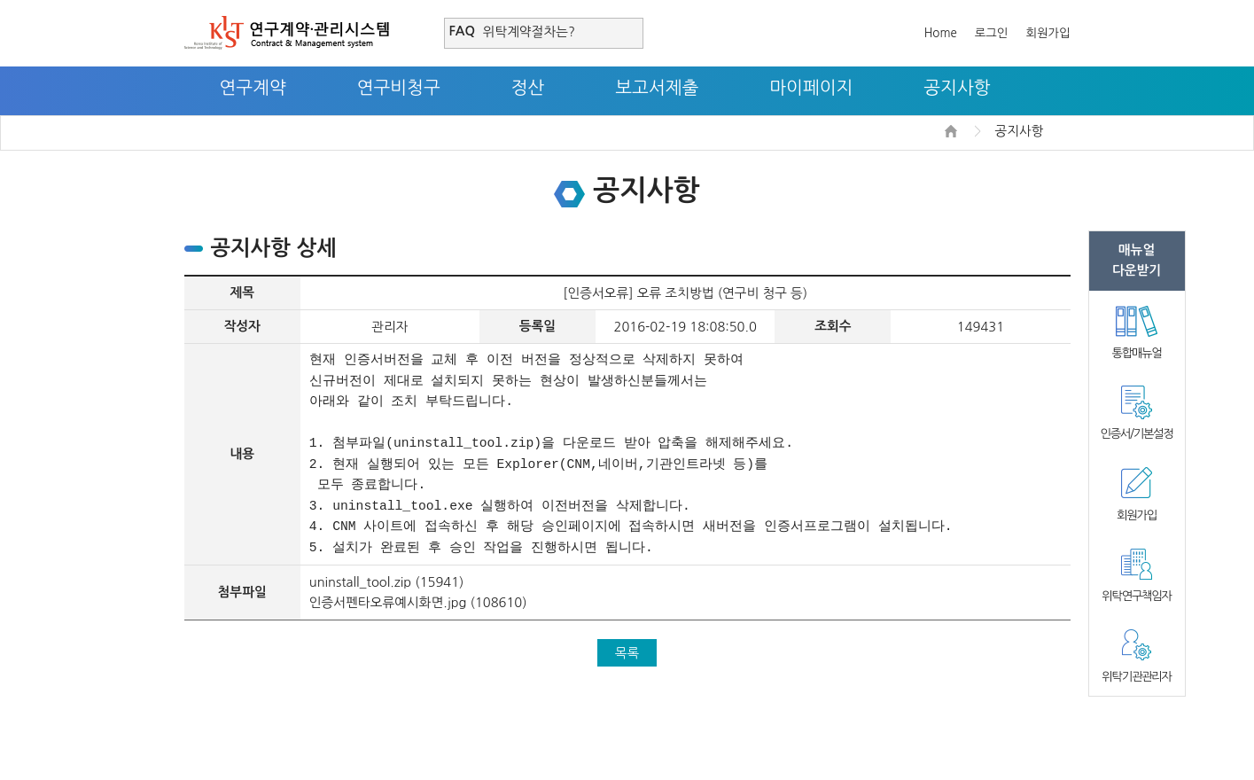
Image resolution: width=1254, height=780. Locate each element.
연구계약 (253, 88)
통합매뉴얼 (1137, 353)
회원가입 (1047, 33)
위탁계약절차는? (529, 31)
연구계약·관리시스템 (286, 33)
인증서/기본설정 (1136, 434)
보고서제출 (656, 88)
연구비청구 (398, 88)
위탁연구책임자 (1136, 596)
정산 (528, 88)
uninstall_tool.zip (360, 582)
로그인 (992, 33)
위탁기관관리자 (1136, 676)
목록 (627, 652)
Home (940, 33)
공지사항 (956, 88)
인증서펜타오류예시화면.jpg (388, 602)
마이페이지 (811, 88)
